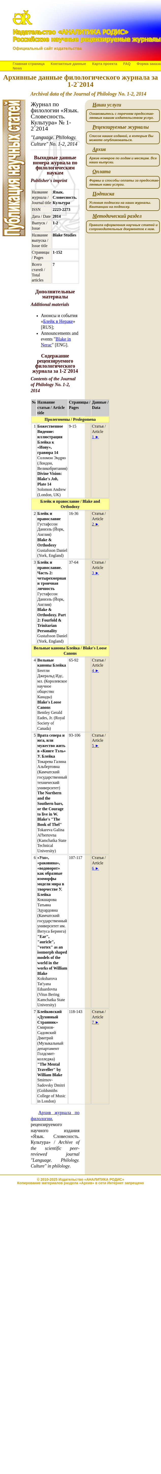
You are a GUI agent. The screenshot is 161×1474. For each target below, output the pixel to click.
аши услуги (106, 104)
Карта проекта (104, 64)
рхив (99, 149)
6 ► (95, 868)
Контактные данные (68, 64)
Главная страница (28, 64)
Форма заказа (149, 64)
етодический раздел (117, 216)
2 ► (95, 524)
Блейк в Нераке (58, 321)
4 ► (95, 670)
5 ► (95, 745)
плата (101, 171)
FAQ (127, 64)
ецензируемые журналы (120, 127)
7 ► (95, 1022)
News (17, 68)
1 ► (95, 437)
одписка (103, 193)
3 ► (95, 573)
